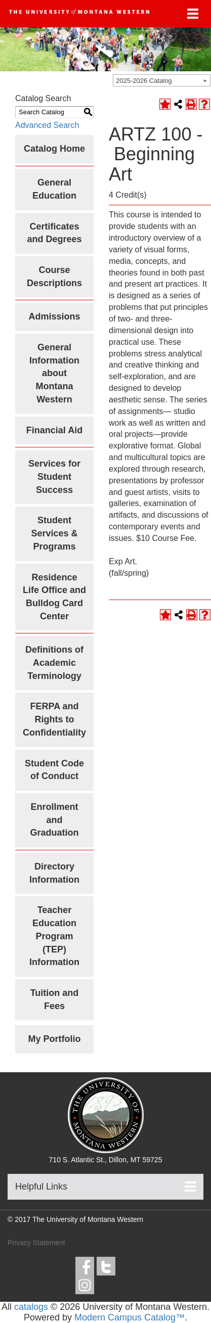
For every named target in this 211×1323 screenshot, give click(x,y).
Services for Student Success (54, 476)
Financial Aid (54, 430)
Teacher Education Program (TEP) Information (54, 936)
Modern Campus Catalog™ (129, 1317)
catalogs (31, 1307)
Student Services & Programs (54, 533)
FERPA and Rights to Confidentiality (54, 719)
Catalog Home (54, 149)
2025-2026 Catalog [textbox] (144, 80)
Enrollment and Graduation (54, 820)
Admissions (54, 316)
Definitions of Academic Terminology (54, 662)
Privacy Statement (36, 1243)
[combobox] (161, 80)
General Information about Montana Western (54, 373)
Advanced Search (47, 125)
